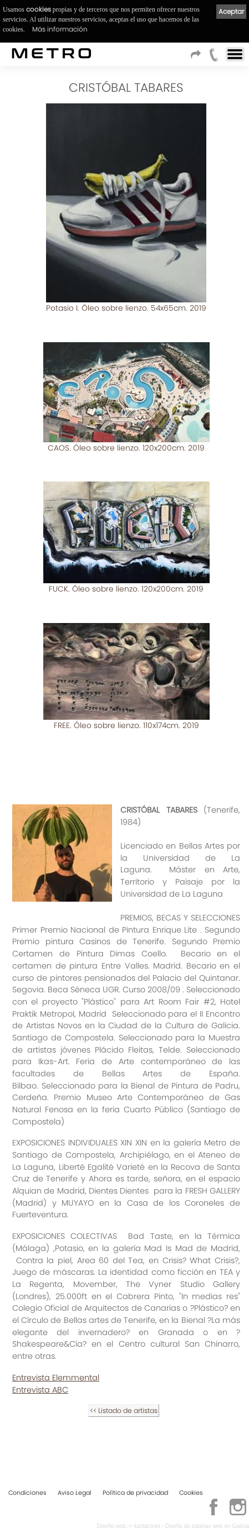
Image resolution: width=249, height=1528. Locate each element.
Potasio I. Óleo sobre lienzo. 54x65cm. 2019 (126, 307)
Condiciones (27, 1492)
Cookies (191, 1492)
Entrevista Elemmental (55, 1375)
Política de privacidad (135, 1492)
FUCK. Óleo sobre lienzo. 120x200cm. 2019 (126, 587)
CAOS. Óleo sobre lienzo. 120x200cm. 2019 (126, 447)
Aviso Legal (75, 1492)
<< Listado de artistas (123, 1408)
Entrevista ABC (40, 1387)
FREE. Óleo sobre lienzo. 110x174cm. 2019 (126, 723)
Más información (60, 29)
